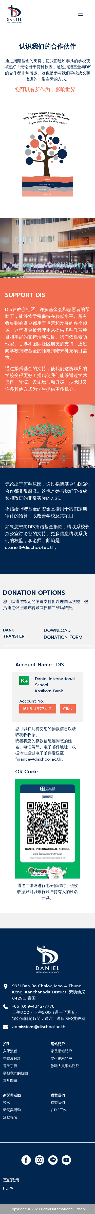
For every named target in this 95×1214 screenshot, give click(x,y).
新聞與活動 (12, 1110)
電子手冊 (10, 1066)
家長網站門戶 (61, 1051)
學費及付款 (12, 1058)
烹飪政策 (11, 1180)
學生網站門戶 (61, 1058)
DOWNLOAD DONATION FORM (63, 634)
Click (68, 709)
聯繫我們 (58, 1102)
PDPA (8, 1188)
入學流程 (10, 1051)
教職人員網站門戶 (65, 1066)
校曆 (6, 1102)
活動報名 (10, 1117)
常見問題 (10, 1080)
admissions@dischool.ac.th (38, 1027)
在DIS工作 (59, 1110)
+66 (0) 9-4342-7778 (33, 1006)
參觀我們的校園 (15, 1073)
